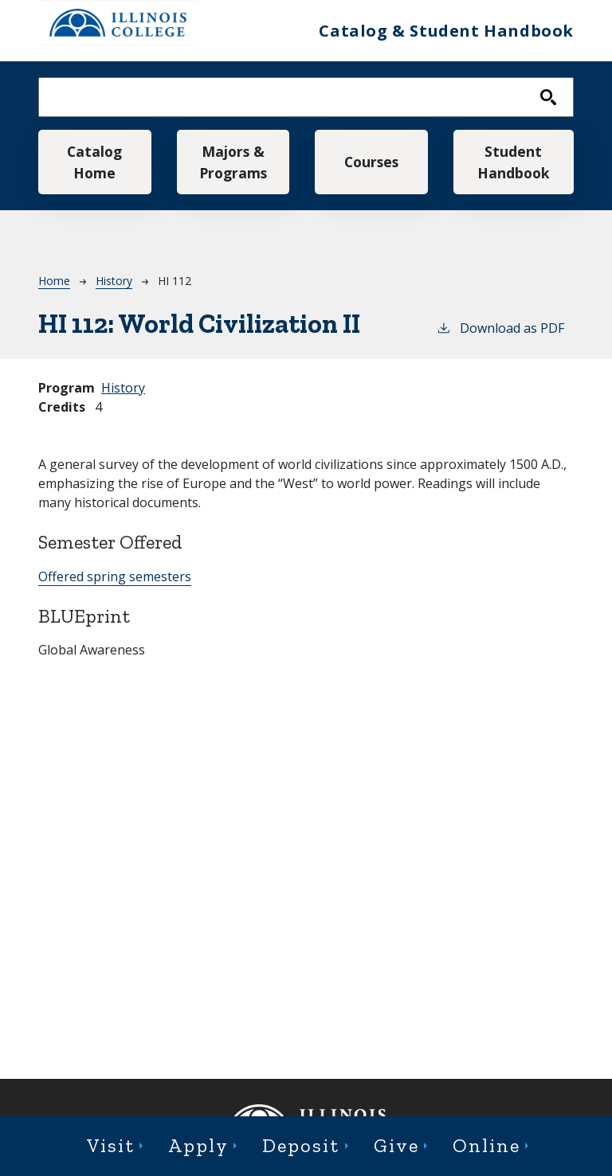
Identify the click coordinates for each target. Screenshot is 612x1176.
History (114, 280)
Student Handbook (513, 162)
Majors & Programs (233, 162)
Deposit (300, 1145)
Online (486, 1145)
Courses (371, 161)
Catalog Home (94, 162)
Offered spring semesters (114, 576)
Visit (111, 1145)
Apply (198, 1145)
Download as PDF (500, 327)
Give (396, 1145)
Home (54, 280)
